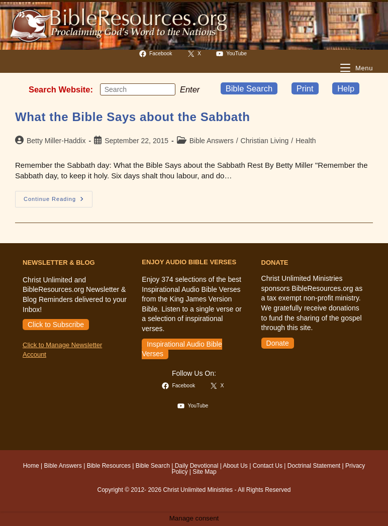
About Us (235, 465)
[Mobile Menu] (356, 68)
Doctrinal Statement (313, 465)
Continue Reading (58, 201)
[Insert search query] (137, 89)
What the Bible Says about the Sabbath (132, 117)
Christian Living (265, 141)
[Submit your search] (165, 89)
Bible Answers (211, 141)
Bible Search (249, 88)
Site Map (204, 471)
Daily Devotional (197, 465)
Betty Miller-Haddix (56, 141)
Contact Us (267, 465)
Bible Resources (109, 465)
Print (305, 88)
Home (31, 465)
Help (345, 88)
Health (306, 141)
